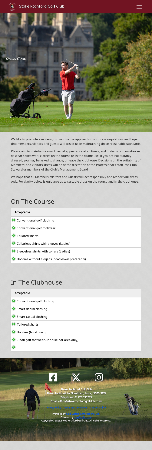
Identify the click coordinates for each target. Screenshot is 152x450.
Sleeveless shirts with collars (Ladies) (39, 254)
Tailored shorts (24, 236)
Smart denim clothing (28, 318)
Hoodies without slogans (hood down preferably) (39, 266)
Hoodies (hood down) (28, 341)
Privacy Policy (54, 416)
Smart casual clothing (28, 326)
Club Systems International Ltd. (83, 423)
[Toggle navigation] (139, 7)
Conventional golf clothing (31, 220)
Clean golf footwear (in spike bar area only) (43, 349)
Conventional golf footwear (32, 228)
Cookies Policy (98, 416)
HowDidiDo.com (82, 426)
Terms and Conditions (75, 416)
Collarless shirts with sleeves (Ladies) (40, 244)
